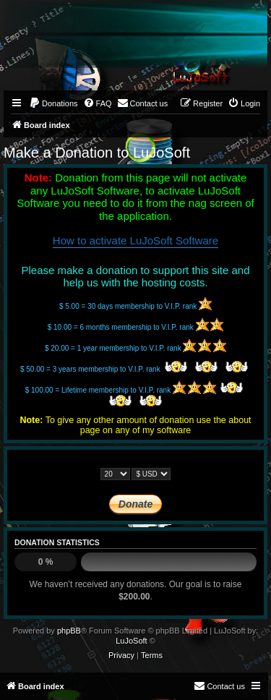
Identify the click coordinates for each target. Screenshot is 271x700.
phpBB (69, 630)
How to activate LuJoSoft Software (135, 240)
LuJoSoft (131, 640)
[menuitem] (53, 103)
